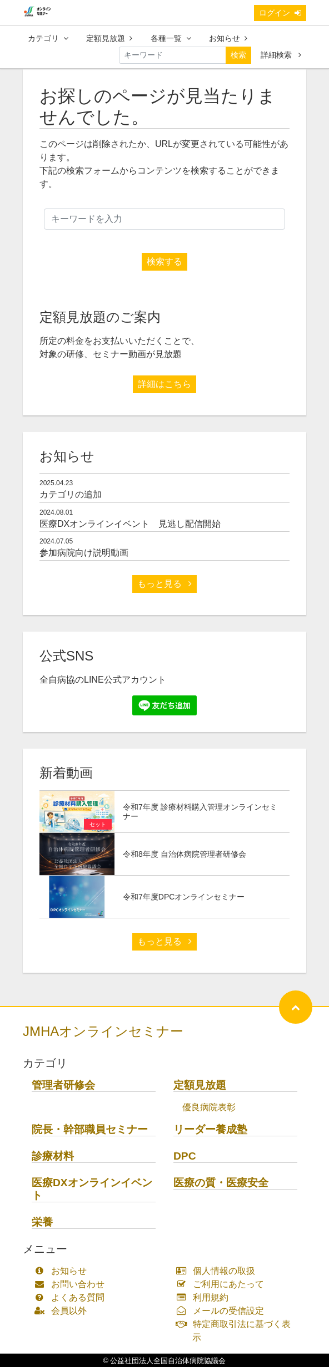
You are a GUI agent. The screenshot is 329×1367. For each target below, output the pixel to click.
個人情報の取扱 (218, 1270)
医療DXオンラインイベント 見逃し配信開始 (130, 523)
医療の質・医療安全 (220, 1182)
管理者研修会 (63, 1085)
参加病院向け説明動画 (83, 552)
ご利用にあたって (222, 1284)
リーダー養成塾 (210, 1129)
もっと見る (164, 583)
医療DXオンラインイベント (92, 1189)
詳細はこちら (164, 384)
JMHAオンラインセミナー (103, 1031)
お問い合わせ (71, 1284)
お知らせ (228, 38)
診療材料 (53, 1156)
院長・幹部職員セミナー (90, 1129)
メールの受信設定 (222, 1310)
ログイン (280, 12)
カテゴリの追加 (70, 494)
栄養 (42, 1222)
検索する (164, 261)
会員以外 (63, 1310)
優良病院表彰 (209, 1107)
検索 (238, 54)
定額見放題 (109, 38)
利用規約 (204, 1297)
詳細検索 (281, 54)
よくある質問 (71, 1297)
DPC (184, 1156)
